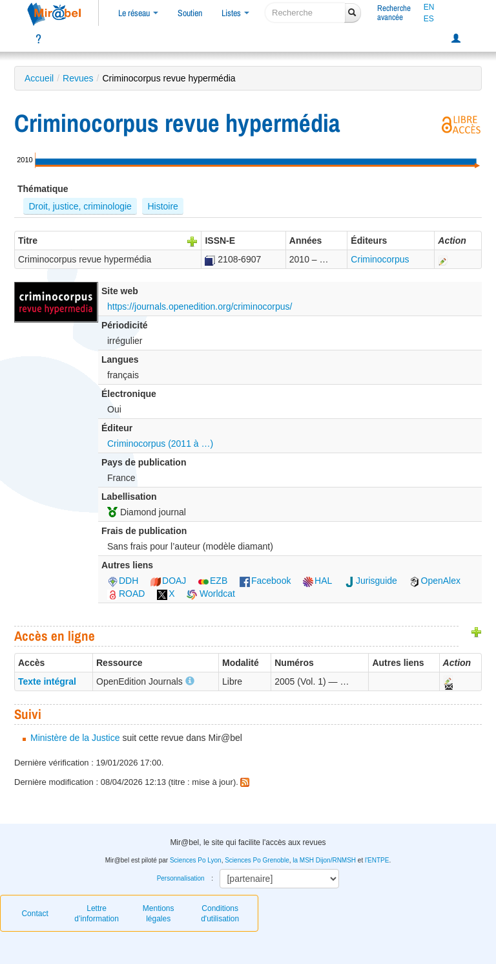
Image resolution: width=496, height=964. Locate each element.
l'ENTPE (377, 860)
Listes (235, 13)
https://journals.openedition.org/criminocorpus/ (199, 306)
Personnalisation (181, 878)
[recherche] (305, 12)
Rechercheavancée (394, 13)
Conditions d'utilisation (220, 913)
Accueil (39, 78)
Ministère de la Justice (75, 738)
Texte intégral (47, 681)
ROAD (126, 593)
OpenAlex (434, 580)
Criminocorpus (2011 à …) (160, 443)
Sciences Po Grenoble (257, 860)
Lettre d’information (96, 913)
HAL (317, 580)
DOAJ (168, 580)
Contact (34, 913)
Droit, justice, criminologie (80, 206)
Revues (78, 78)
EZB (212, 580)
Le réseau (138, 13)
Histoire (162, 206)
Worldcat (211, 593)
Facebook (265, 580)
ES (429, 18)
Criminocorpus (380, 259)
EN (429, 7)
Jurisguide (370, 580)
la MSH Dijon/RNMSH (324, 860)
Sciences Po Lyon (196, 860)
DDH (122, 580)
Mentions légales (158, 913)
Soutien (190, 13)
